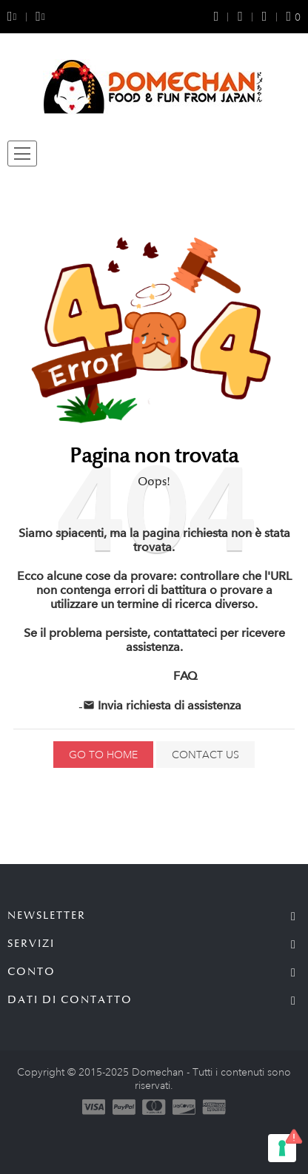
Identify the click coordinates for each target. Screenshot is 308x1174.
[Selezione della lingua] (35, 16)
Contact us (205, 754)
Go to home (103, 754)
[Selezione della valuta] (16, 16)
